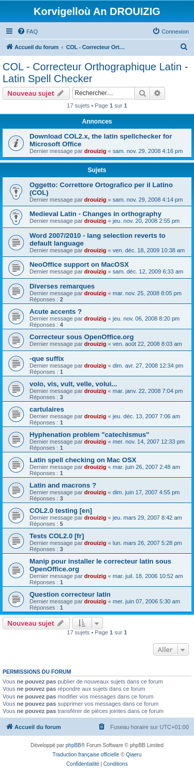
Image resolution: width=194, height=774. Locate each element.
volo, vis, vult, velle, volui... (73, 384)
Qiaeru (133, 754)
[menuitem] (27, 31)
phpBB (73, 745)
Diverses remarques (62, 286)
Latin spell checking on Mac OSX (83, 460)
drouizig (95, 151)
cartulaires (46, 409)
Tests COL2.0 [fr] (56, 536)
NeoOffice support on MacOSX (79, 264)
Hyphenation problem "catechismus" (89, 434)
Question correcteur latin (70, 594)
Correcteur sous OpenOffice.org (81, 337)
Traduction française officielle (86, 754)
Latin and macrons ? (62, 485)
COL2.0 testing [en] (60, 510)
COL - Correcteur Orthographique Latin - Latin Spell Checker (95, 72)
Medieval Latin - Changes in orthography (95, 214)
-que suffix (46, 358)
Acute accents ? (55, 311)
